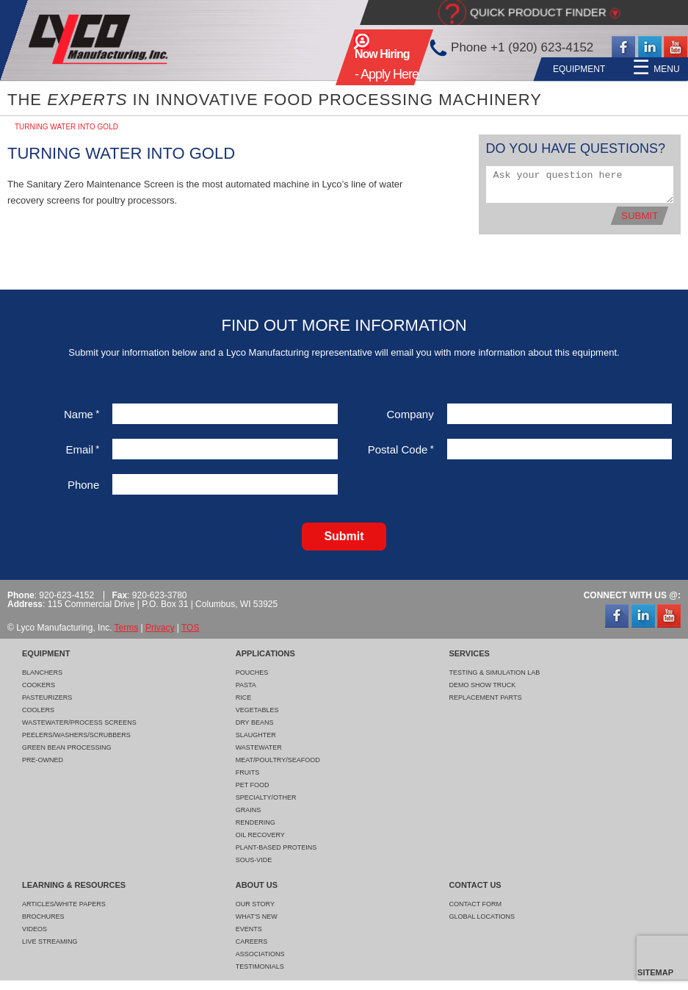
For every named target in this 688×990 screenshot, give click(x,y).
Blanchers (42, 672)
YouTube (675, 48)
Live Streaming (50, 941)
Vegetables (257, 710)
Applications (307, 69)
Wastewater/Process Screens (79, 722)
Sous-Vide (254, 860)
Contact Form (475, 904)
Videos (34, 929)
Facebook (623, 48)
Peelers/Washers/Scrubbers (76, 735)
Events (249, 929)
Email (82, 449)
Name (81, 414)
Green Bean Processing (67, 747)
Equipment (228, 69)
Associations (260, 954)
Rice (244, 697)
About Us (582, 69)
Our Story (255, 904)
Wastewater (259, 747)
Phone (83, 484)
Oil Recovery (260, 835)
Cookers (38, 685)
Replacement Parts (485, 697)
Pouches (252, 672)
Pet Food (252, 785)
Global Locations (482, 916)
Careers (252, 941)
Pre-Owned (42, 760)
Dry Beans (255, 722)
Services (383, 69)
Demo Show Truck (482, 685)
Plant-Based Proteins (276, 847)
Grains (248, 810)
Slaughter (256, 735)
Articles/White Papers (64, 904)
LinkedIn (650, 48)
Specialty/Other (266, 797)
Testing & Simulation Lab (494, 672)
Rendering (255, 822)
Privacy (159, 628)
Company (410, 414)
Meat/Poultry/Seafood (278, 760)
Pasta (246, 685)
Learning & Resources (482, 69)
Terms (127, 628)
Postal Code (401, 449)
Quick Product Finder (538, 12)
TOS (190, 628)
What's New (257, 916)
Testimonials (260, 966)
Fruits (248, 772)
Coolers (38, 710)
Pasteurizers (47, 697)
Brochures (43, 916)
